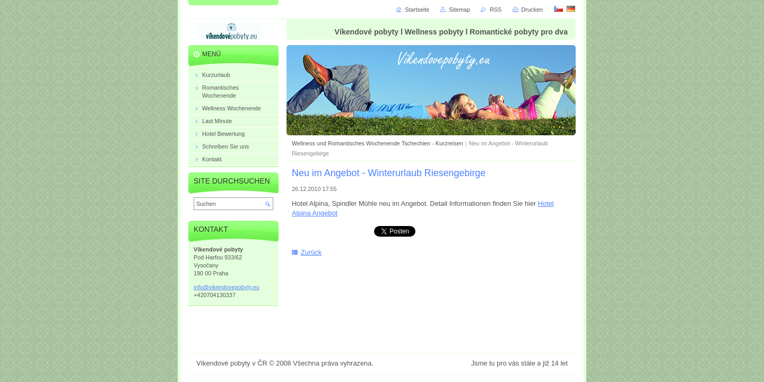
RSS (495, 9)
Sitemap (459, 9)
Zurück (311, 252)
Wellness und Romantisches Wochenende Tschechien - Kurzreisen (377, 143)
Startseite (417, 9)
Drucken (532, 9)
